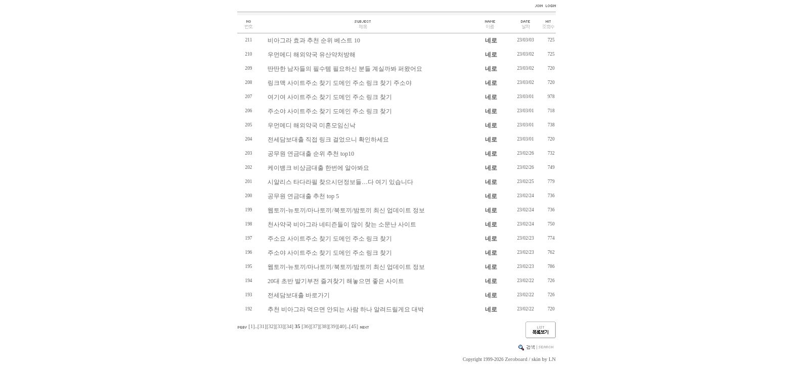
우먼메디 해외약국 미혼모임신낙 (312, 125)
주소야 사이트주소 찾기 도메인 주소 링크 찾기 (330, 111)
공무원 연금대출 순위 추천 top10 (311, 153)
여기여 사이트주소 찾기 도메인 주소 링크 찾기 (330, 97)
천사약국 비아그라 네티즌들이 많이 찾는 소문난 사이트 (342, 224)
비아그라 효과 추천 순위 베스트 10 (314, 40)
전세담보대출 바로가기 (299, 295)
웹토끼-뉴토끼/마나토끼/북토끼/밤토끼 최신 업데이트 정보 (346, 210)
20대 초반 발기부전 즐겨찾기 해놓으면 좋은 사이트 (336, 281)
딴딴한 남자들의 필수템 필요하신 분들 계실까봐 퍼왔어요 (345, 68)
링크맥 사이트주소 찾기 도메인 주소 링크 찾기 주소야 (340, 82)
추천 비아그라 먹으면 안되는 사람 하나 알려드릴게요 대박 (346, 309)
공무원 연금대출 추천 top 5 (303, 196)
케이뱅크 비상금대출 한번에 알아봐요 (318, 167)
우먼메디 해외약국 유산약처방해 (312, 54)
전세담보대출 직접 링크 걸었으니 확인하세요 (328, 139)
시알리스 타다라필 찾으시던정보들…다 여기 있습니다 (340, 182)
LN (552, 359)
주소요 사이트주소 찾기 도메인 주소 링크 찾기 (330, 238)
